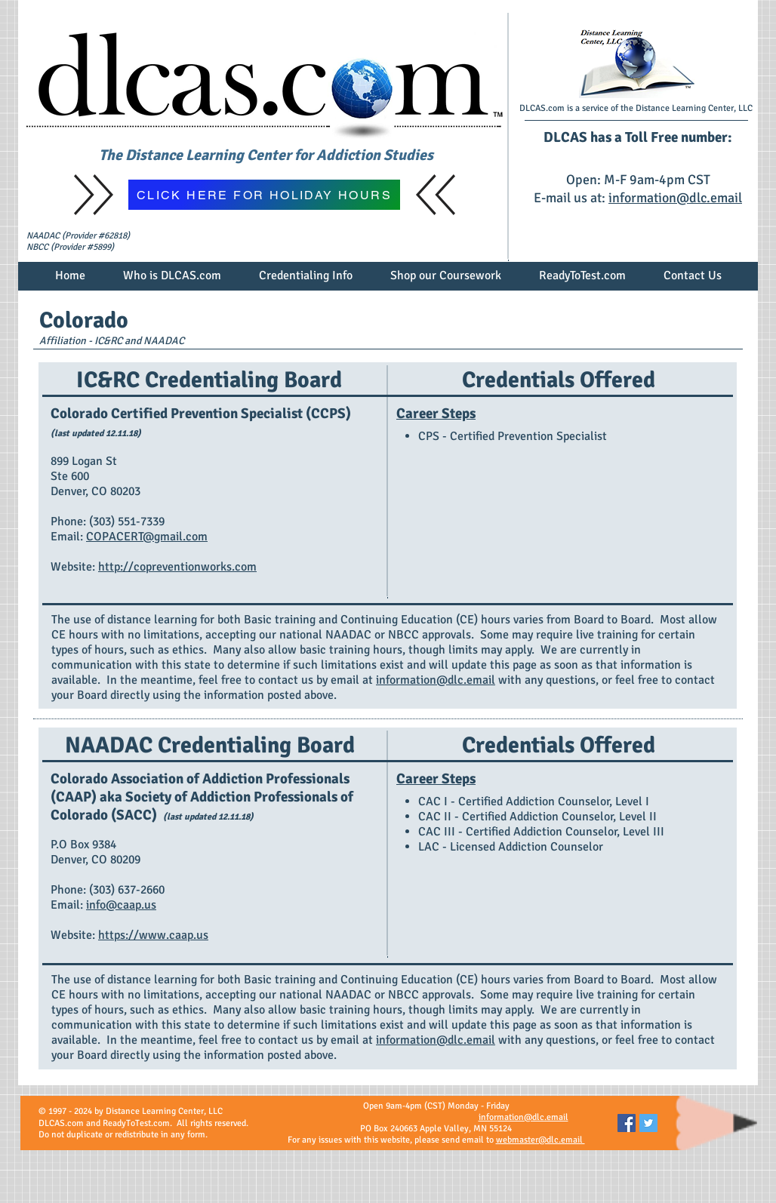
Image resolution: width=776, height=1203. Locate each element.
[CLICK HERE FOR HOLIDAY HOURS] (264, 195)
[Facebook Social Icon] (626, 1123)
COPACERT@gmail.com (147, 536)
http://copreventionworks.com (177, 566)
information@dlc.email (675, 197)
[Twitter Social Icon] (648, 1123)
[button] (172, 281)
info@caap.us (121, 904)
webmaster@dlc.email (540, 1140)
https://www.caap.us (153, 935)
